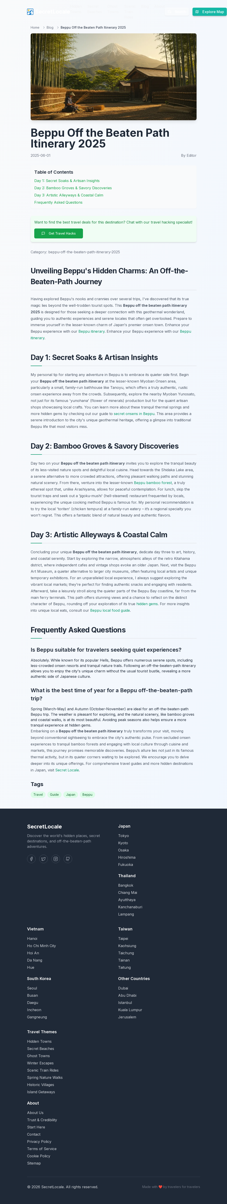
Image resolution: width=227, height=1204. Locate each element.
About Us (35, 1112)
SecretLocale (48, 11)
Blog (145, 6)
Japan (70, 794)
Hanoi (32, 938)
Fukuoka (125, 864)
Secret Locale (67, 770)
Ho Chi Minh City (41, 945)
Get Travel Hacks (58, 233)
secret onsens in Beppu (134, 413)
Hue (30, 967)
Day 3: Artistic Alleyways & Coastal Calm (68, 195)
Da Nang (34, 960)
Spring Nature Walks (45, 1077)
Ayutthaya (126, 899)
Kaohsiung (127, 945)
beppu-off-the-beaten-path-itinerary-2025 (84, 252)
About (159, 6)
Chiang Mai (127, 892)
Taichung (126, 953)
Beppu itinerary (91, 331)
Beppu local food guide (110, 610)
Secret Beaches (94, 9)
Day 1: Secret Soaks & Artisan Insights (67, 180)
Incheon (34, 1010)
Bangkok (125, 885)
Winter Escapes (40, 1063)
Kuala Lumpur (130, 1010)
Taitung (124, 967)
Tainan (124, 960)
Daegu (32, 1002)
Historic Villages (40, 1084)
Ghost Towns (113, 9)
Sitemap (34, 1163)
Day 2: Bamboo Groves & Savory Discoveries (73, 188)
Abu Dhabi (127, 995)
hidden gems (147, 604)
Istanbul (125, 1002)
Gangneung (37, 1017)
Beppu (87, 794)
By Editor (189, 155)
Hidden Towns (76, 9)
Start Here (36, 1127)
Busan (32, 995)
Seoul (32, 988)
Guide (54, 794)
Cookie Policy (38, 1156)
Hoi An (33, 953)
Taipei (123, 938)
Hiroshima (126, 857)
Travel (38, 794)
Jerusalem (127, 1017)
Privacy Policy (39, 1141)
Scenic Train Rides (130, 11)
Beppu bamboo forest (153, 482)
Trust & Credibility (42, 1120)
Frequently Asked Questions (58, 202)
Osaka (123, 850)
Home (35, 27)
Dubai (123, 988)
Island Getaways (41, 1092)
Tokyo (123, 835)
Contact (33, 1134)
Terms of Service (42, 1148)
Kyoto (123, 843)
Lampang (126, 914)
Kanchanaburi (130, 907)
